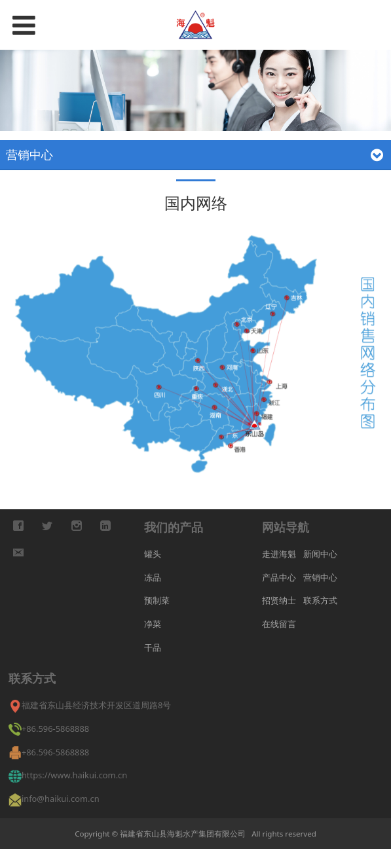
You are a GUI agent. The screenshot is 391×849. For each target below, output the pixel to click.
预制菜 (157, 600)
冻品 (152, 577)
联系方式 (320, 600)
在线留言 (279, 624)
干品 (152, 647)
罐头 (152, 554)
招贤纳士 (279, 600)
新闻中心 (320, 554)
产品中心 (279, 577)
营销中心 (320, 577)
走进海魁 (279, 554)
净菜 (152, 624)
